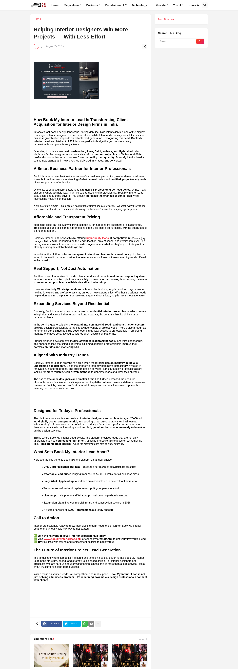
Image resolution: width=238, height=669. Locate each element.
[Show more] (98, 624)
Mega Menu (71, 5)
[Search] (205, 5)
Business (92, 5)
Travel (177, 5)
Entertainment (114, 5)
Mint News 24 (166, 19)
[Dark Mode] (198, 5)
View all (143, 639)
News (192, 5)
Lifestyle (160, 5)
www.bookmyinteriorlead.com (62, 539)
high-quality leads (97, 238)
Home (55, 5)
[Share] (144, 46)
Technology (139, 5)
